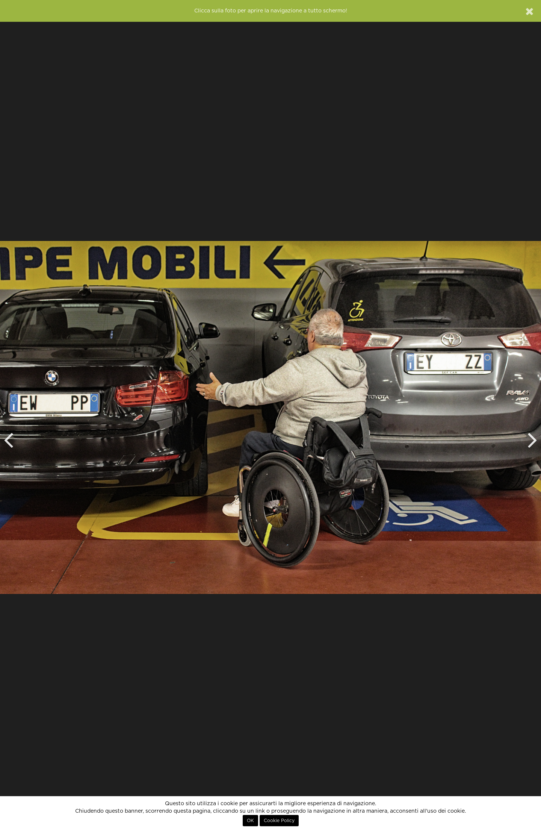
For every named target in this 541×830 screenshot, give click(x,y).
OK (250, 820)
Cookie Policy (279, 820)
